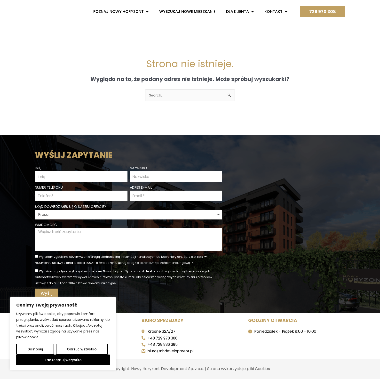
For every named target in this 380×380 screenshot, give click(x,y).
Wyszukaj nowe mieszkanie (187, 11)
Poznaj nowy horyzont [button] (121, 11)
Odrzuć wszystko (82, 349)
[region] (63, 333)
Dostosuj (35, 349)
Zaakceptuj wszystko (63, 359)
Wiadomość (46, 225)
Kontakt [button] (275, 11)
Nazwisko (138, 167)
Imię (38, 167)
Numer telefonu (49, 187)
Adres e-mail (141, 187)
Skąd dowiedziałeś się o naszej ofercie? (70, 207)
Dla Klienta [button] (240, 11)
